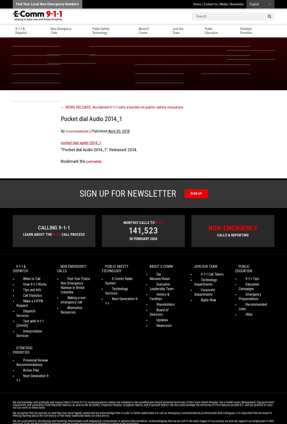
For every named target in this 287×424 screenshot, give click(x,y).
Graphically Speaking (160, 412)
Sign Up (196, 193)
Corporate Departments (210, 291)
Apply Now (201, 297)
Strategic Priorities (260, 29)
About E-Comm (153, 29)
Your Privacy (112, 408)
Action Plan (24, 345)
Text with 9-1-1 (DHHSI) (33, 309)
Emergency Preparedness (248, 289)
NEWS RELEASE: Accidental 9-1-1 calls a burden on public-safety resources (129, 107)
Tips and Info (25, 287)
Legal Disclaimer (186, 408)
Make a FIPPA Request (32, 298)
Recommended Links (253, 297)
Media (224, 4)
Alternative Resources (76, 305)
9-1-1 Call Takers (205, 276)
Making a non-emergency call (71, 297)
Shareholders (159, 297)
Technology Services (119, 286)
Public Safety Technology (111, 29)
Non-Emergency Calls (65, 29)
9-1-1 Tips (245, 276)
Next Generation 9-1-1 (120, 291)
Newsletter (237, 4)
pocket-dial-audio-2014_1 (83, 142)
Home (197, 4)
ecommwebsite (78, 131)
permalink (95, 161)
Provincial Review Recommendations (29, 337)
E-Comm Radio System (121, 280)
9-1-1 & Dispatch (25, 29)
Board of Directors (163, 303)
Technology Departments (203, 283)
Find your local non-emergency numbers (47, 4)
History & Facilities (163, 291)
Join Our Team (186, 29)
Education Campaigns (253, 281)
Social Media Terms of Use (142, 408)
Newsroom (157, 314)
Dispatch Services (29, 304)
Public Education (221, 29)
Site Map (206, 408)
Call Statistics (25, 292)
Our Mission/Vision (162, 276)
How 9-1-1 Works (28, 281)
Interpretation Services (32, 315)
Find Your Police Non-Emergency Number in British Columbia (76, 284)
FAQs (242, 303)
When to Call (25, 276)
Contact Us (211, 4)
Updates (155, 308)
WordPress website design (122, 412)
